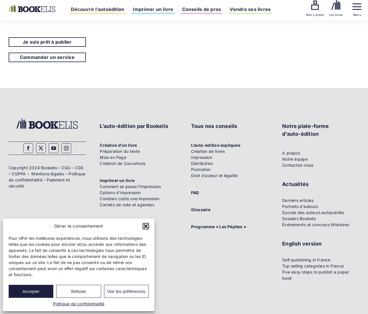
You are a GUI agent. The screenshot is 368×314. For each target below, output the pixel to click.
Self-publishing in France (306, 259)
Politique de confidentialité (79, 303)
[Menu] (356, 5)
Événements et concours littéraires (315, 224)
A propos (291, 153)
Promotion (201, 169)
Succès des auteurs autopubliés (313, 212)
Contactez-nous (297, 165)
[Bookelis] (32, 5)
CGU (65, 167)
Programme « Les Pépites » (218, 226)
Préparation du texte (120, 151)
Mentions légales (47, 173)
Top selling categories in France (313, 265)
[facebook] (28, 148)
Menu (357, 14)
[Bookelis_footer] (47, 118)
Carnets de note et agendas (127, 204)
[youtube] (53, 148)
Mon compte (315, 14)
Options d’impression (120, 192)
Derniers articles (298, 200)
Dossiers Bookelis (299, 218)
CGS (79, 167)
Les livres (336, 14)
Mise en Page (113, 157)
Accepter (30, 291)
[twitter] (41, 148)
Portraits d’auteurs (300, 206)
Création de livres (208, 151)
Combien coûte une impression (129, 198)
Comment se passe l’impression (130, 186)
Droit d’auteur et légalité (214, 175)
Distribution (202, 163)
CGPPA (19, 173)
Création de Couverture (122, 163)
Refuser (78, 291)
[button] (146, 226)
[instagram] (66, 148)
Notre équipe (295, 159)
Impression (201, 157)
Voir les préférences (126, 291)
